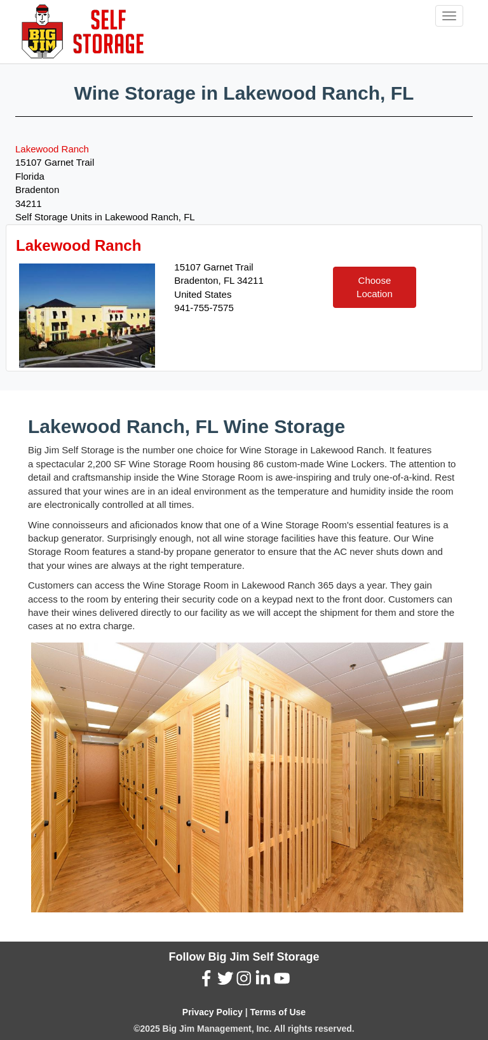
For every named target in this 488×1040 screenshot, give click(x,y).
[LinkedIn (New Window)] (263, 982)
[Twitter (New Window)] (225, 982)
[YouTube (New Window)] (282, 982)
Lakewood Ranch (52, 148)
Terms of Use (278, 1012)
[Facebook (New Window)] (206, 982)
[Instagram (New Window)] (244, 982)
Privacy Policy (212, 1012)
